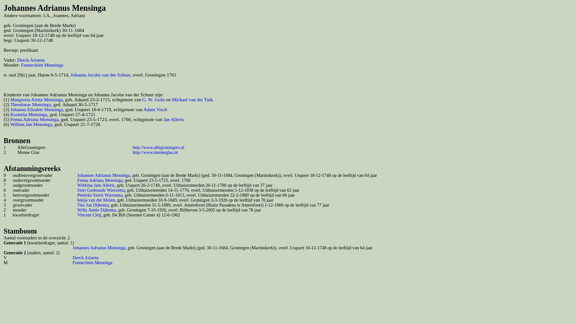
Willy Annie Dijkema (96, 209)
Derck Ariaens (31, 60)
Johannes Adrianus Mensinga (103, 175)
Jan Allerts (173, 119)
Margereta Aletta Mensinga (36, 99)
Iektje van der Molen (96, 200)
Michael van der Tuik (192, 99)
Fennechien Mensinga (42, 65)
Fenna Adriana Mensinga (34, 119)
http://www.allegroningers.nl (158, 147)
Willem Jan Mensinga (31, 124)
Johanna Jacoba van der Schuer (100, 74)
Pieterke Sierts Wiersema (100, 195)
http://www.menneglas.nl (155, 152)
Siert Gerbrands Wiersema (101, 190)
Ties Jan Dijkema (93, 204)
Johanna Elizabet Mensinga (36, 109)
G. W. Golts (153, 99)
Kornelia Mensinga (28, 114)
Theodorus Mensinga (30, 104)
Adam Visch (155, 109)
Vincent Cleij (89, 214)
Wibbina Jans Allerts (96, 185)
